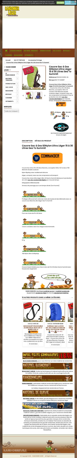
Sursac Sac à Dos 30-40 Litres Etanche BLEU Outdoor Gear (55, 328)
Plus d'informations (70, 2)
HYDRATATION (45, 51)
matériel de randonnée (64, 361)
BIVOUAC (66, 51)
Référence (52, 77)
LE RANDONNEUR (15, 51)
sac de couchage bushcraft (60, 373)
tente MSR (68, 413)
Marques (8, 106)
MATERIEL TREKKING (31, 51)
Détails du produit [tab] (43, 141)
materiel (62, 371)
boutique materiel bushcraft (44, 417)
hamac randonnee (50, 385)
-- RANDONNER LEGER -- (10, 68)
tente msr (43, 421)
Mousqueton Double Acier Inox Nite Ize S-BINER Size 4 (33, 328)
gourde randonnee (49, 423)
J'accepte (60, 3)
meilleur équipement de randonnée (45, 388)
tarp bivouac (62, 385)
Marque (52, 80)
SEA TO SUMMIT (60, 80)
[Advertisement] (38, 33)
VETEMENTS (29, 55)
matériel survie (48, 291)
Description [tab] (27, 141)
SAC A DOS (57, 51)
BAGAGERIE (18, 55)
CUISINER (8, 55)
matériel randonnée (62, 291)
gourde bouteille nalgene (43, 413)
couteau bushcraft (44, 373)
